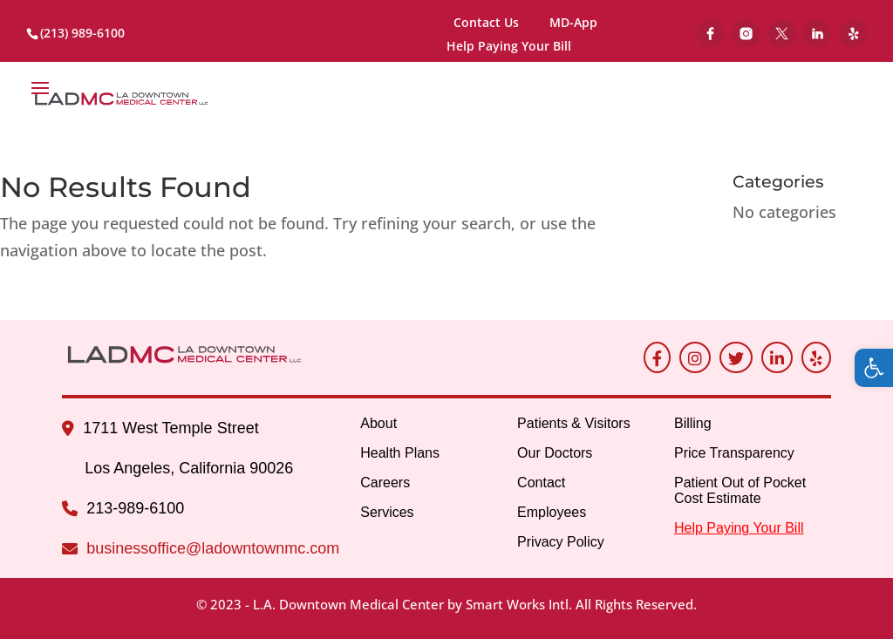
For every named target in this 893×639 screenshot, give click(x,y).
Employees (551, 512)
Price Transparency (734, 452)
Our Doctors (554, 452)
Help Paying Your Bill (508, 47)
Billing (693, 423)
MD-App (573, 22)
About (378, 423)
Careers (385, 482)
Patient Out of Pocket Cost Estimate (740, 490)
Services (386, 512)
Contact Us (486, 22)
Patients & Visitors (574, 423)
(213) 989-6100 (82, 32)
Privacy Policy (560, 541)
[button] (874, 368)
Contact (541, 482)
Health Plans (400, 452)
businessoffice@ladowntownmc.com (212, 548)
